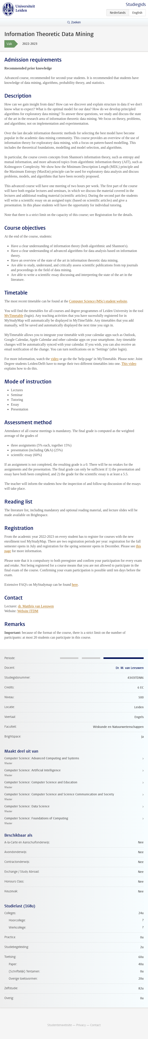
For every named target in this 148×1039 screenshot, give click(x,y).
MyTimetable (13, 315)
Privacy (81, 1025)
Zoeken (76, 22)
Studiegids (136, 4)
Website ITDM (27, 611)
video (55, 359)
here (75, 584)
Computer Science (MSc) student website (98, 301)
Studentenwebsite (59, 1025)
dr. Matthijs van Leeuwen (36, 606)
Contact (95, 1025)
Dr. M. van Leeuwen (130, 668)
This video (128, 363)
